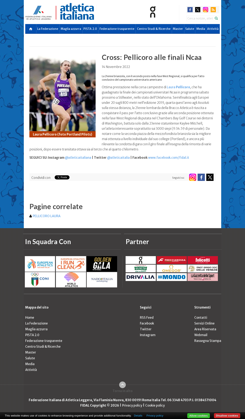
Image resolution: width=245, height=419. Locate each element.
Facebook (147, 323)
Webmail (200, 335)
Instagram (147, 335)
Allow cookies (198, 415)
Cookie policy (155, 405)
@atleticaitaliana (78, 158)
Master (178, 29)
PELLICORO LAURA (46, 216)
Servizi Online (204, 323)
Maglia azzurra (71, 29)
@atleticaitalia (118, 158)
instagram (205, 9)
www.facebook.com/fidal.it (168, 158)
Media (200, 29)
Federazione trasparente (117, 29)
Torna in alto (123, 391)
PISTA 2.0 (90, 29)
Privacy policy (132, 405)
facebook (190, 9)
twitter (197, 9)
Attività (213, 29)
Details (138, 415)
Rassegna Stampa (207, 341)
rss (213, 9)
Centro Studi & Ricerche (154, 29)
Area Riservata (205, 329)
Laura (178, 87)
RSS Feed (147, 318)
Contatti (200, 318)
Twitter (145, 329)
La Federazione (47, 29)
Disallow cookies (227, 415)
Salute (189, 29)
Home (29, 318)
